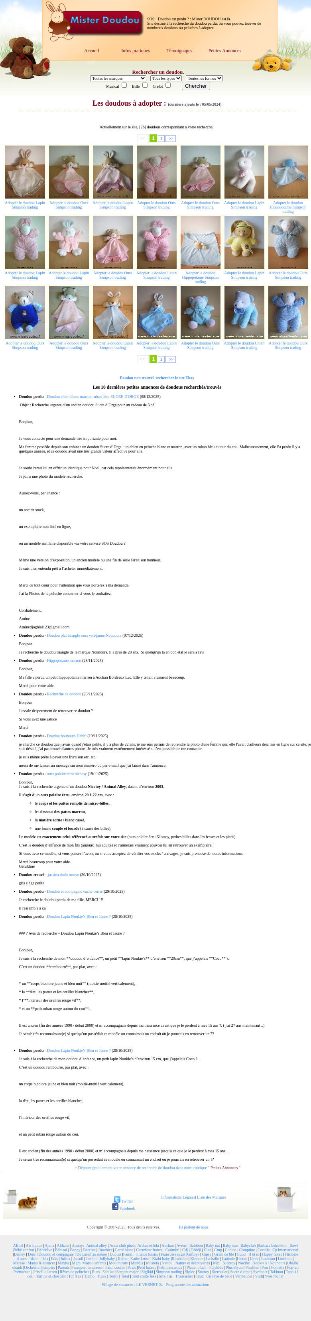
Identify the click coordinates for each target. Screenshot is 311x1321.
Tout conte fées (144, 1276)
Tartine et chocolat (51, 1276)
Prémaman (22, 1272)
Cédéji (196, 1250)
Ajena (49, 1245)
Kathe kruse (140, 1258)
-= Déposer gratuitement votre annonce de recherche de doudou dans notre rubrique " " (156, 1167)
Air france (34, 1245)
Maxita (63, 1263)
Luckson (268, 1258)
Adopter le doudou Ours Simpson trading (68, 205)
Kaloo (122, 1258)
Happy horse (272, 1254)
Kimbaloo (179, 1258)
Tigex (101, 1276)
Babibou (196, 1245)
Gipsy (206, 1254)
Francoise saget (173, 1254)
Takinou (276, 1272)
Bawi (293, 1245)
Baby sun (230, 1245)
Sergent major (127, 1272)
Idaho (34, 1258)
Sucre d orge (240, 1272)
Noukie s (259, 1263)
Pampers (48, 1267)
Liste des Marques (211, 1197)
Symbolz (260, 1272)
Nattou (166, 1263)
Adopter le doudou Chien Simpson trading (244, 345)
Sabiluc (108, 1272)
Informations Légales (178, 1197)
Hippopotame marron (64, 660)
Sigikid (147, 1272)
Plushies (251, 1267)
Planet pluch (197, 1267)
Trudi (200, 1276)
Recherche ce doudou (64, 694)
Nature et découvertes (192, 1263)
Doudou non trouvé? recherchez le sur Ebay (157, 378)
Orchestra (31, 1267)
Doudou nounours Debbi (67, 736)
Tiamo (89, 1276)
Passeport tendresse (86, 1267)
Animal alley (96, 1245)
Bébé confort (24, 1250)
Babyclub (248, 1245)
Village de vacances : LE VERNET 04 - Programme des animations (156, 1284)
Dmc (31, 1254)
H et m (253, 1254)
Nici (216, 1263)
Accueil (91, 50)
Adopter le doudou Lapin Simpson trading (25, 205)
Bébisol (61, 1250)
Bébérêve (44, 1250)
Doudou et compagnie (56, 1254)
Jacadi (78, 1258)
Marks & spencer (41, 1263)
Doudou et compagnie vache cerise (75, 891)
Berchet (89, 1250)
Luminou (285, 1258)
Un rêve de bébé (219, 1276)
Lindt (254, 1258)
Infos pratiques (135, 50)
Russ (96, 1272)
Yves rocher (274, 1276)
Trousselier (184, 1276)
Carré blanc (124, 1250)
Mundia (137, 1263)
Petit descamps (170, 1267)
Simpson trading (169, 1272)
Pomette (277, 1267)
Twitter (123, 1201)
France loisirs (147, 1254)
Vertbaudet (243, 1276)
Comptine (247, 1250)
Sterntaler (220, 1272)
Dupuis (115, 1254)
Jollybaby (107, 1258)
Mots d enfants (94, 1263)
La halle (212, 1258)
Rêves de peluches (74, 1272)
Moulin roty (118, 1263)
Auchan (167, 1245)
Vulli (259, 1276)
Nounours (277, 1263)
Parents (63, 1267)
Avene (182, 1245)
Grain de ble (224, 1254)
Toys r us (165, 1276)
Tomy (113, 1276)
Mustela (152, 1263)
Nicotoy (228, 1263)
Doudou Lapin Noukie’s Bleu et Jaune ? (79, 916)
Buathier (105, 1250)
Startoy (203, 1272)
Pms (265, 1267)
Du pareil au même (92, 1254)
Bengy (75, 1250)
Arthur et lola (148, 1245)
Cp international (285, 1250)
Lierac (242, 1258)
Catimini (172, 1250)
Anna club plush (123, 1245)
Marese (19, 1263)
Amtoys (78, 1245)
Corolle (264, 1250)
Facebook (123, 1208)
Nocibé (244, 1263)
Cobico (230, 1250)
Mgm (76, 1263)
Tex (78, 1276)
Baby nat (213, 1245)
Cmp (218, 1250)
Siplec (190, 1272)
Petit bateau (147, 1267)
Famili (128, 1254)
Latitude (228, 1258)
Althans (63, 1245)
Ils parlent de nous (194, 1227)
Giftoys (193, 1254)
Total (125, 1276)
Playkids (216, 1267)
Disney (19, 1254)
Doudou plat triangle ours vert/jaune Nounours (84, 635)
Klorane (196, 1258)
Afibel (18, 1245)
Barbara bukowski (272, 1245)
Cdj (185, 1250)
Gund (241, 1254)
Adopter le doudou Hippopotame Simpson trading (288, 207)
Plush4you (234, 1267)
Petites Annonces (225, 50)
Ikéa (44, 1258)
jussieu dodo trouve (63, 874)
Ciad (207, 1250)
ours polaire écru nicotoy (67, 774)
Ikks (54, 1258)
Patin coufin (115, 1267)
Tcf (71, 1276)
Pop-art (293, 1267)
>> (170, 138)
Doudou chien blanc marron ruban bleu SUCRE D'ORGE (93, 396)
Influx (65, 1258)
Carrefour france (149, 1250)
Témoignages (179, 50)
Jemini (91, 1258)
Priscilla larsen (45, 1272)
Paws (132, 1267)
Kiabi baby (161, 1258)
